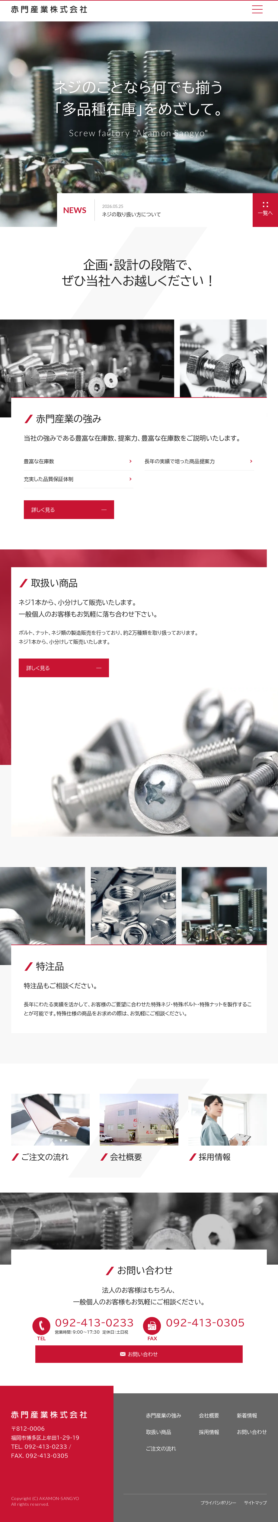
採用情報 (209, 1432)
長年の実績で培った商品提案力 (180, 461)
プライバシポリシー (218, 1503)
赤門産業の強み (163, 1415)
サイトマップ (255, 1503)
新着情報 (247, 1415)
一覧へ (265, 212)
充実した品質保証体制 (49, 479)
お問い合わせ (252, 1432)
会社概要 (209, 1415)
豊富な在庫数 (39, 461)
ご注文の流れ (161, 1448)
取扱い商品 (158, 1432)
